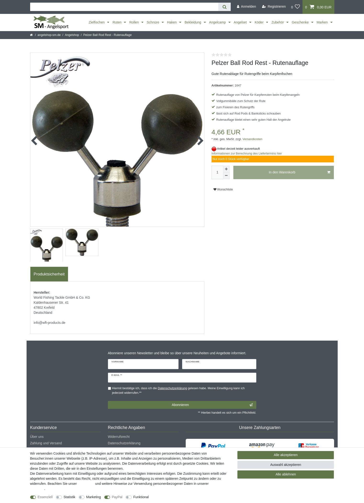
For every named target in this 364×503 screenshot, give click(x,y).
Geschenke (301, 22)
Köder (259, 22)
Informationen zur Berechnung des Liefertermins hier (247, 153)
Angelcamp (218, 22)
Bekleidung (193, 22)
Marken (323, 22)
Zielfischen (97, 22)
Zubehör (278, 22)
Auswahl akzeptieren (285, 465)
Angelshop (72, 35)
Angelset (241, 22)
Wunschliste (223, 189)
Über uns (37, 437)
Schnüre (153, 22)
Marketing (93, 497)
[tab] (49, 274)
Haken (172, 22)
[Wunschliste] (295, 7)
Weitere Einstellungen (169, 497)
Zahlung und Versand (46, 443)
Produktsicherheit (49, 274)
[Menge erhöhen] (226, 169)
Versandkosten (252, 139)
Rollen (134, 22)
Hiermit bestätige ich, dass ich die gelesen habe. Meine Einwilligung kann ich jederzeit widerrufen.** (178, 390)
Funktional (141, 497)
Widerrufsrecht (119, 437)
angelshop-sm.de (49, 35)
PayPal (117, 497)
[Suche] (224, 7)
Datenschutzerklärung (124, 443)
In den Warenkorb (299, 172)
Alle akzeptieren (286, 455)
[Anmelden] (246, 6)
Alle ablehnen (285, 474)
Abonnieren (212, 405)
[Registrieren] (273, 6)
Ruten (117, 22)
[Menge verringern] (226, 175)
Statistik (69, 497)
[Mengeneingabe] (217, 172)
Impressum (86, 484)
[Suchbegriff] (124, 7)
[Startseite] (32, 35)
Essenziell (45, 497)
